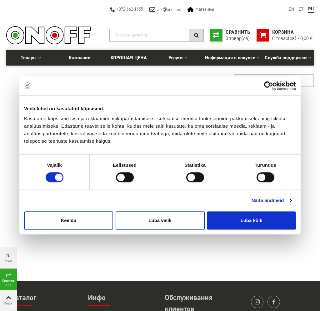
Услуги (175, 57)
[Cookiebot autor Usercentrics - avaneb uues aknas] (268, 86)
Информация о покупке (230, 57)
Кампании (80, 57)
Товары (29, 57)
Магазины (204, 9)
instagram (257, 302)
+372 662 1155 (130, 9)
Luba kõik (251, 220)
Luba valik (159, 220)
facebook (274, 302)
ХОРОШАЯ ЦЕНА (128, 57)
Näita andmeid (268, 200)
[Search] (156, 35)
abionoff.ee (169, 9)
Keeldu (68, 220)
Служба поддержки (286, 57)
